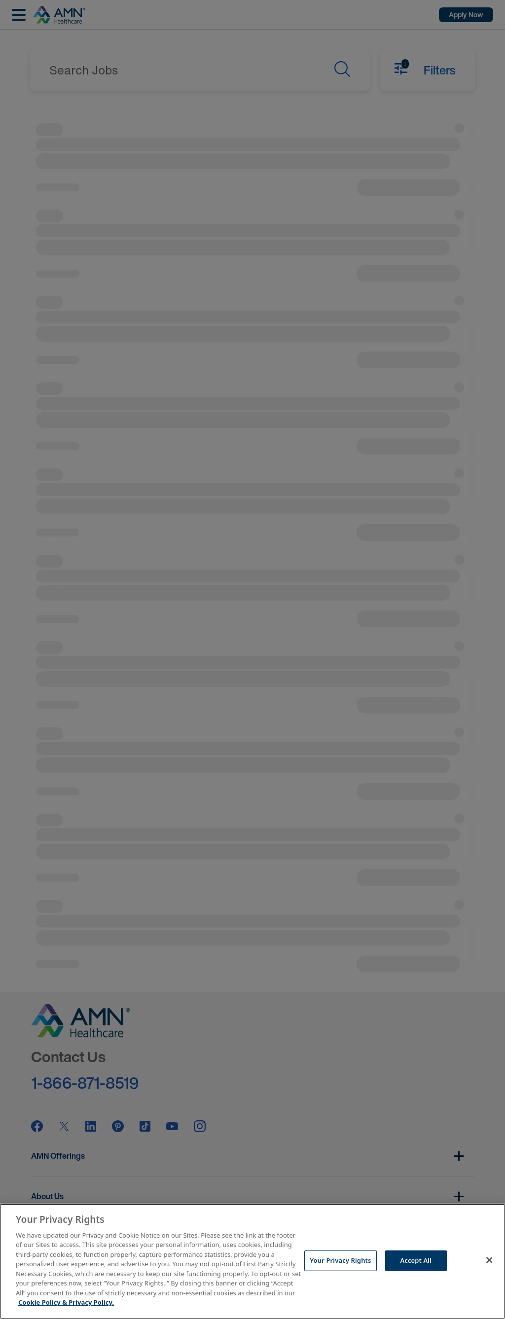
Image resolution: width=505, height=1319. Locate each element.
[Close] (489, 1260)
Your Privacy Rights (340, 1260)
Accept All (416, 1260)
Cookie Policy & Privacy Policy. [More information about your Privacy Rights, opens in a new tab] (66, 1302)
